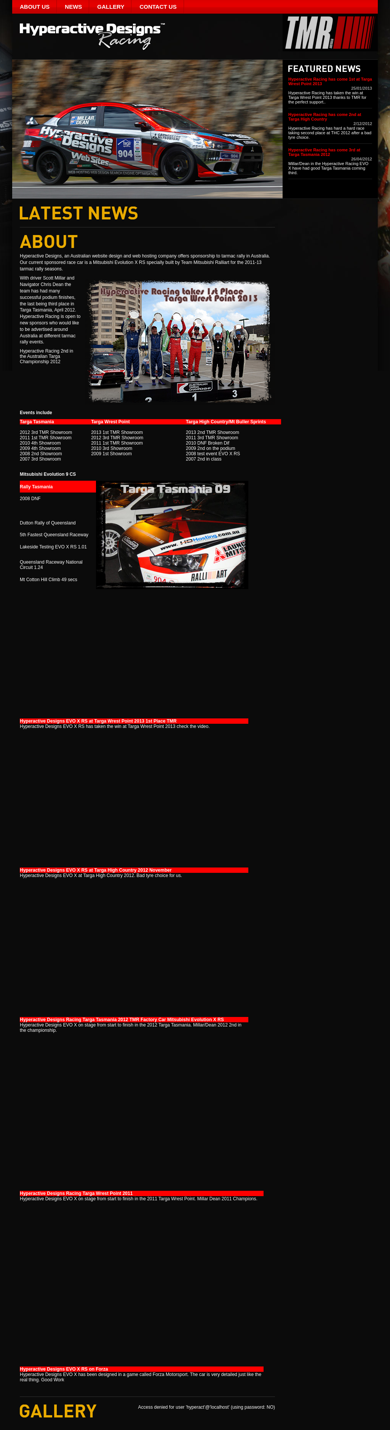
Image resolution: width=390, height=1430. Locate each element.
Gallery (110, 6)
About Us (35, 6)
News (73, 6)
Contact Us (157, 6)
